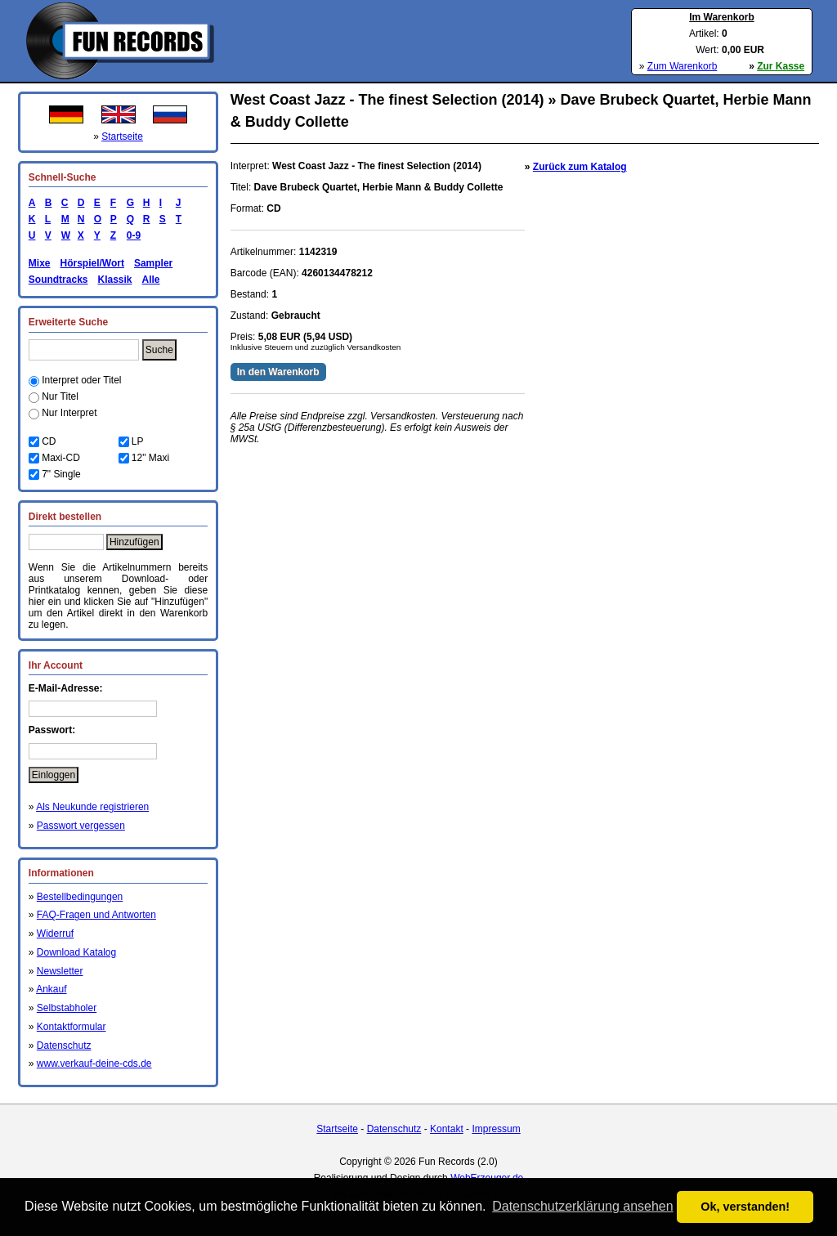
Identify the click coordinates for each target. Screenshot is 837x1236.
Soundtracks (58, 279)
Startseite (122, 136)
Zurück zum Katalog (580, 166)
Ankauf (51, 989)
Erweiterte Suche (68, 322)
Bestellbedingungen (80, 896)
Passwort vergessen (81, 825)
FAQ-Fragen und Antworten (96, 914)
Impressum (496, 1129)
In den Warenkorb (278, 372)
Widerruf (55, 933)
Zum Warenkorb (682, 66)
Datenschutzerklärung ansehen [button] (582, 1206)
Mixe (40, 263)
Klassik (114, 279)
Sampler (153, 263)
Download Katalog (76, 952)
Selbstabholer (66, 1008)
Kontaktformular (71, 1026)
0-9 (131, 235)
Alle (151, 279)
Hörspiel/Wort (91, 263)
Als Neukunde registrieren (92, 807)
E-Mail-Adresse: (66, 688)
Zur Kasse (780, 66)
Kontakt (446, 1129)
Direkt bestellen (65, 516)
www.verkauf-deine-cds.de (94, 1063)
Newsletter (60, 971)
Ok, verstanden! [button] (745, 1206)
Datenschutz (64, 1045)
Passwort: (52, 730)
